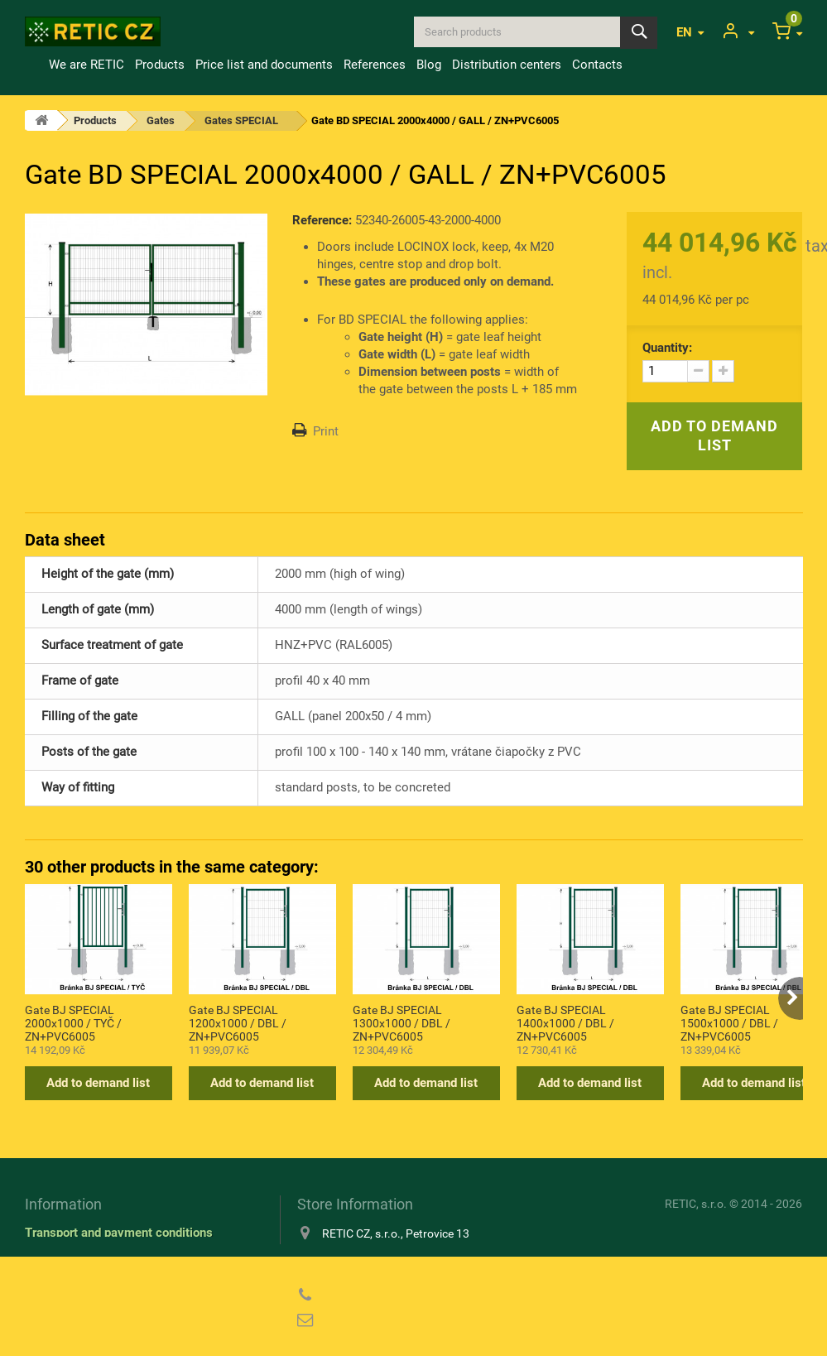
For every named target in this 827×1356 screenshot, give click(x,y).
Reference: (322, 220)
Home (34, 64)
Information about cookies (96, 1256)
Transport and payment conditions (119, 1232)
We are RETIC (86, 64)
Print (326, 431)
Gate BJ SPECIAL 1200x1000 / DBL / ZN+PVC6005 (237, 1022)
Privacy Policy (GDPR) (87, 1280)
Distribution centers (506, 64)
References (375, 64)
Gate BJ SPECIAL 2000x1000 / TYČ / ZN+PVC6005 (73, 1022)
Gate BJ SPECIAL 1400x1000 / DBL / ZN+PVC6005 (565, 1022)
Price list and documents (264, 64)
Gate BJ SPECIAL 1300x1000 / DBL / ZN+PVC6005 (401, 1022)
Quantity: (667, 347)
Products (160, 64)
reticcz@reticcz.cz (403, 1320)
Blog (428, 64)
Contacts (597, 64)
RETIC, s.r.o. (696, 1203)
